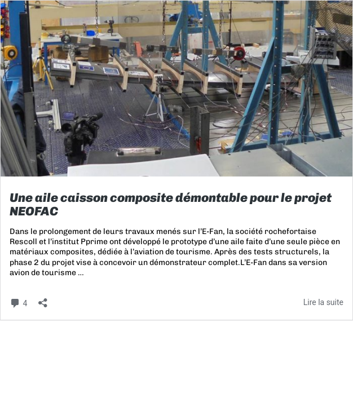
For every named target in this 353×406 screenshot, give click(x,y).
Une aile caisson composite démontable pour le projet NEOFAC (171, 204)
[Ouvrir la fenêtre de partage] (43, 299)
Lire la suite (323, 302)
